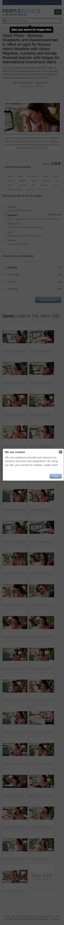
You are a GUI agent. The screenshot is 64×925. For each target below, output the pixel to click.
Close (55, 476)
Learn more (51, 465)
